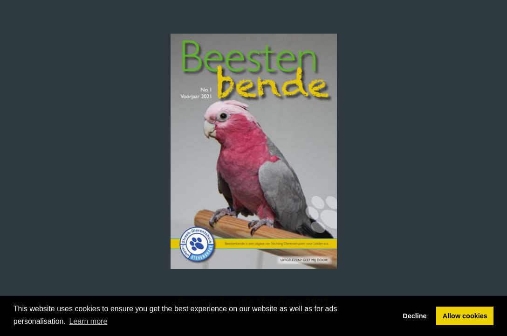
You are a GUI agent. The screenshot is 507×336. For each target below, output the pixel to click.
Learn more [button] (88, 321)
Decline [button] (414, 316)
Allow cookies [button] (465, 316)
